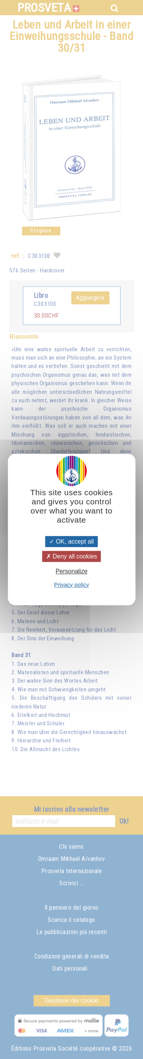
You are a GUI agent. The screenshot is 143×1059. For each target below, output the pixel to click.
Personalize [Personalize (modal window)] (72, 571)
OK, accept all (71, 541)
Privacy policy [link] (71, 584)
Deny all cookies (71, 556)
